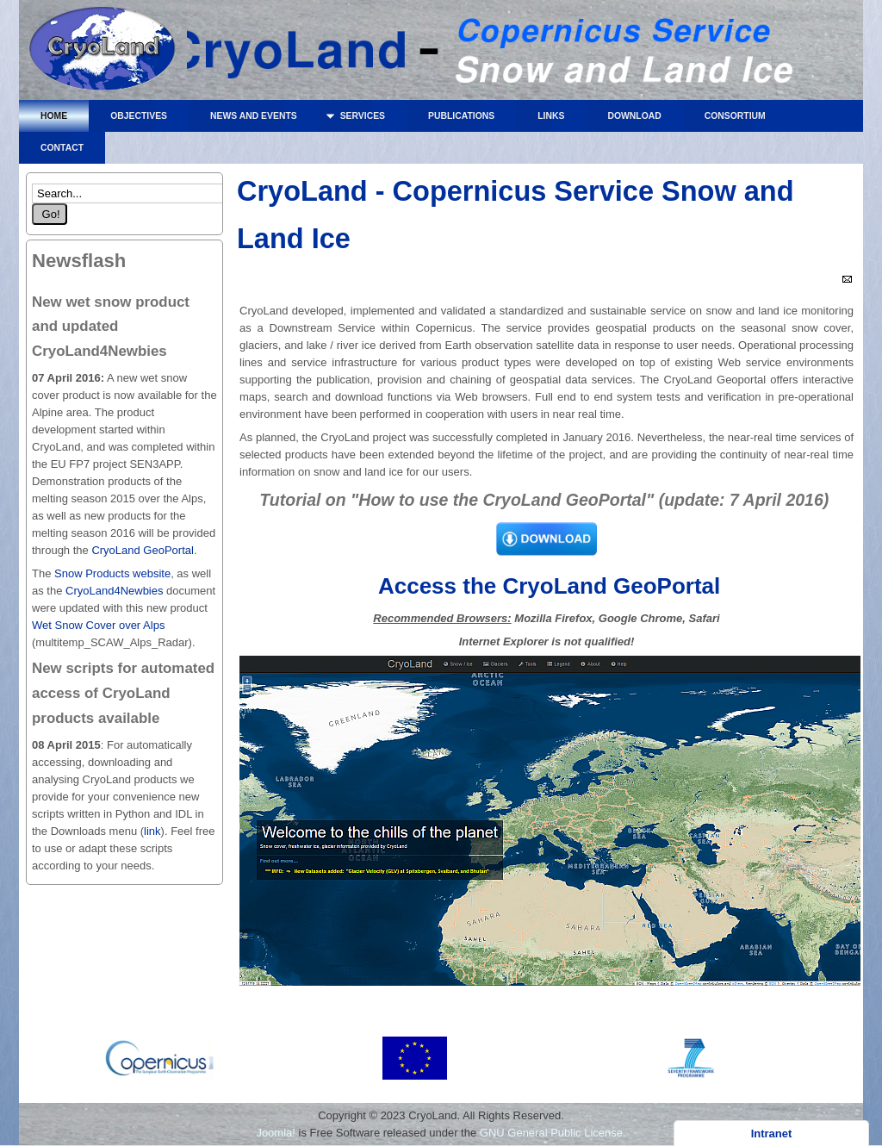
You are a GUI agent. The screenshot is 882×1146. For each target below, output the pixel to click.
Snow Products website (111, 573)
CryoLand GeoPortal (142, 550)
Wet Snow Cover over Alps (98, 625)
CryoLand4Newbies (114, 590)
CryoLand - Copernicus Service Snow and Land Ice (103, 54)
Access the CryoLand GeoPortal (547, 586)
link (152, 831)
